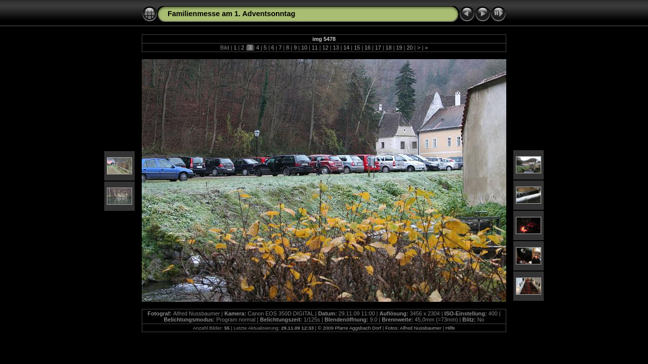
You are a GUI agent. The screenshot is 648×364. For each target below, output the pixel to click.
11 (314, 47)
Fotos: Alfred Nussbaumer (413, 328)
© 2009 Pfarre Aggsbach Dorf (349, 328)
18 (388, 47)
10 (304, 47)
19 (398, 47)
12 (325, 47)
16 (367, 47)
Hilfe (450, 328)
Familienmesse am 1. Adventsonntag (231, 14)
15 (356, 47)
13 (335, 47)
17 (378, 47)
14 (346, 47)
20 (409, 47)
